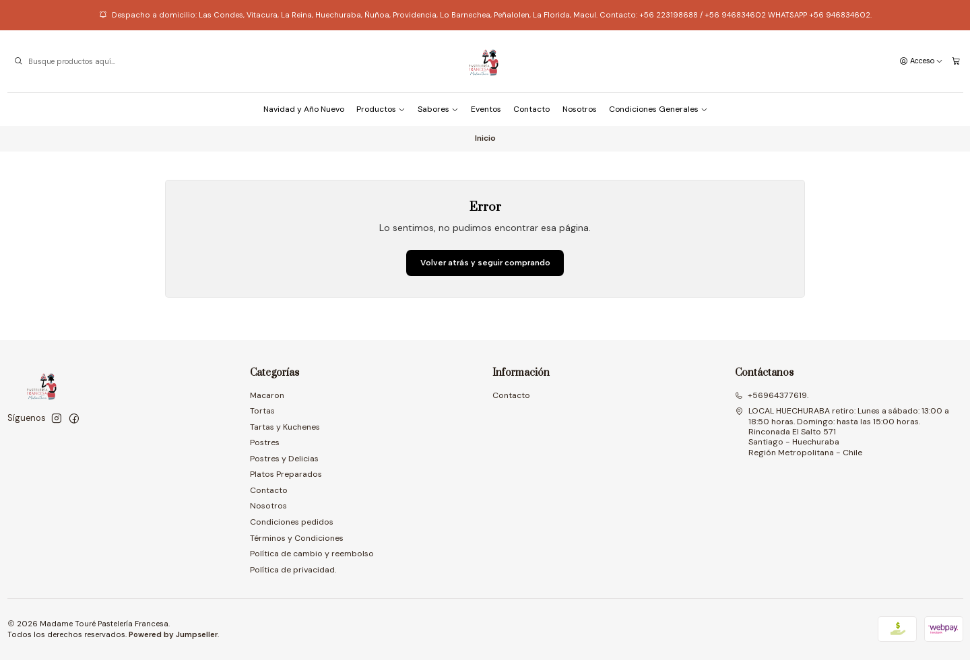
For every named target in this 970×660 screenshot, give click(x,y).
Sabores (438, 109)
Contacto (531, 109)
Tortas (262, 410)
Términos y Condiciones (297, 538)
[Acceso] (921, 61)
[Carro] (956, 61)
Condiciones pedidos (291, 522)
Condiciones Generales (658, 109)
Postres (265, 442)
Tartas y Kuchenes (285, 427)
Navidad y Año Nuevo (303, 109)
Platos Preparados (286, 474)
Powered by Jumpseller (173, 634)
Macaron (267, 395)
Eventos (486, 109)
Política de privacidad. (293, 569)
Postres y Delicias (284, 458)
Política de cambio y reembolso (312, 553)
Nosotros (579, 109)
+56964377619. (771, 395)
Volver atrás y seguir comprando (485, 262)
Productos (381, 109)
